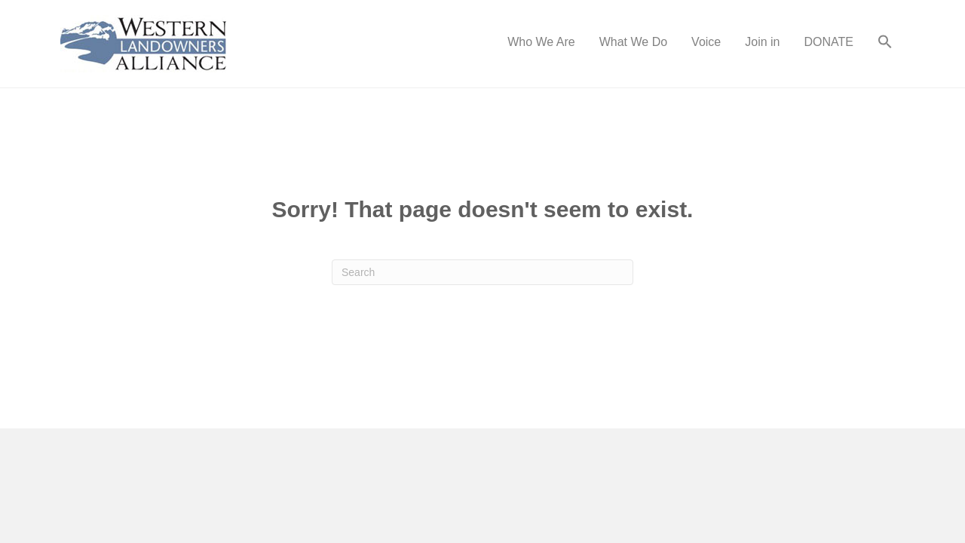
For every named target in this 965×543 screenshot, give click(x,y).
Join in (762, 41)
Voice (706, 41)
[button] (885, 44)
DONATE (828, 41)
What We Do (633, 41)
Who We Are (541, 41)
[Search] (482, 272)
